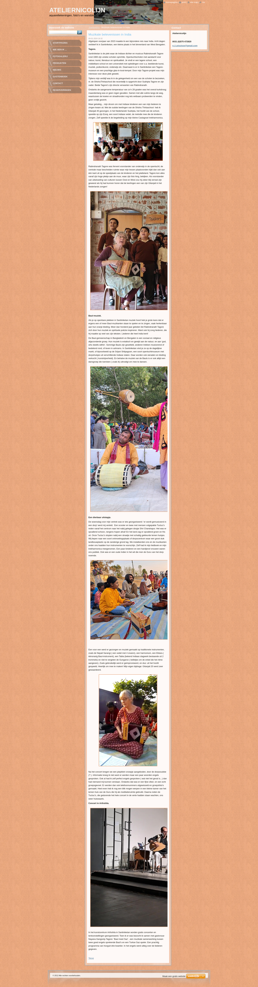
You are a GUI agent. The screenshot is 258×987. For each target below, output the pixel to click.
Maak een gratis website (173, 976)
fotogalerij (60, 56)
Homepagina (171, 2)
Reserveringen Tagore (62, 91)
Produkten (59, 63)
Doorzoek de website (61, 27)
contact (58, 83)
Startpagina (94, 27)
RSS (203, 2)
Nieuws (57, 70)
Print (184, 2)
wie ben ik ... (60, 49)
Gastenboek (60, 76)
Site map (194, 2)
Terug (91, 958)
